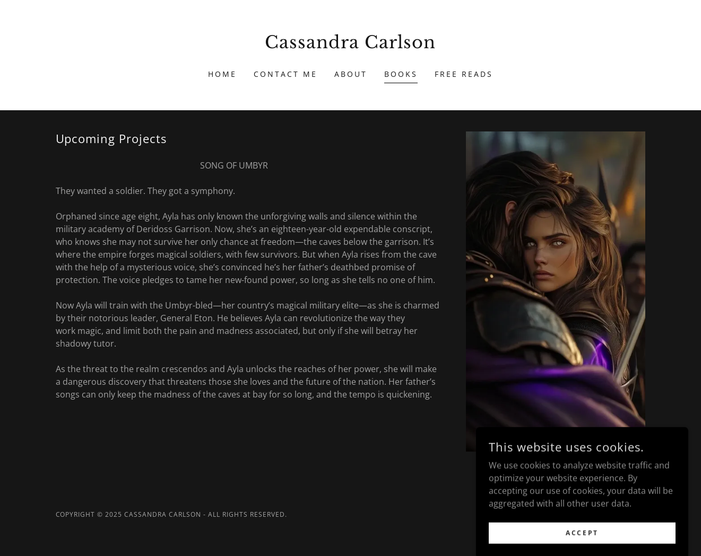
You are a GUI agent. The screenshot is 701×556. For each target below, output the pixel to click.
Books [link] (401, 74)
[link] (350, 45)
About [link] (350, 74)
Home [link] (222, 74)
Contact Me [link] (285, 74)
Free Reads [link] (464, 74)
